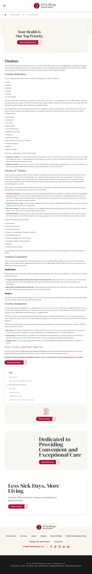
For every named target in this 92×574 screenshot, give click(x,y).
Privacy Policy (15, 566)
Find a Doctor (11, 536)
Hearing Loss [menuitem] (14, 392)
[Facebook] (51, 546)
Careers (43, 536)
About (33, 536)
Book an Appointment (28, 42)
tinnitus (83, 66)
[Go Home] (6, 15)
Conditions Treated (14, 14)
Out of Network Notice (41, 566)
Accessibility (30, 566)
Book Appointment (14, 362)
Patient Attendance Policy (76, 536)
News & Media (56, 536)
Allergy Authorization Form (73, 566)
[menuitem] (11, 536)
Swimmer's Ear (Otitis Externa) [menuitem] (21, 400)
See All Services (48, 462)
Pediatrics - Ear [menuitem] (15, 396)
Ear (23, 14)
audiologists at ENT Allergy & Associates (33, 351)
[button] (4, 6)
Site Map (22, 566)
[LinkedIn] (68, 546)
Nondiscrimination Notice (56, 566)
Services (23, 536)
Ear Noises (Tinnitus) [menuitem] (17, 385)
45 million (64, 66)
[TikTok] (55, 546)
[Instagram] (59, 546)
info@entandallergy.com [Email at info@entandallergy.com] (33, 546)
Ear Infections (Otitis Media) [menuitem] (20, 381)
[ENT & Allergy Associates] (45, 5)
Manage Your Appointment (39, 542)
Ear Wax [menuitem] (12, 388)
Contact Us (58, 542)
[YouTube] (64, 546)
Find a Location (16, 506)
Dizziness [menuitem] (13, 377)
